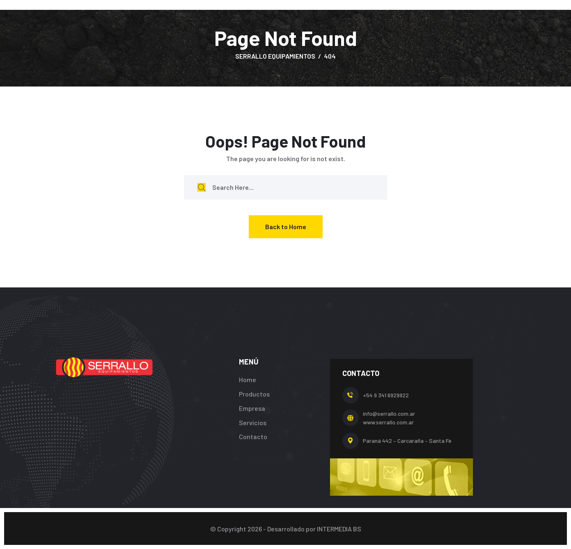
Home (247, 379)
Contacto (253, 436)
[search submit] (201, 187)
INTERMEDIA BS (339, 529)
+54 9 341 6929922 (386, 395)
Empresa (252, 408)
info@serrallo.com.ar (389, 413)
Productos (254, 394)
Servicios (252, 422)
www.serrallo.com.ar (388, 422)
